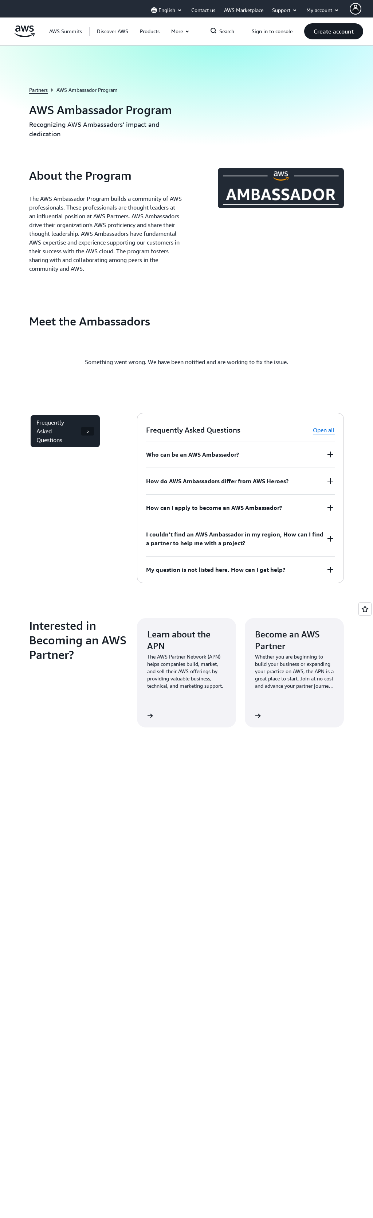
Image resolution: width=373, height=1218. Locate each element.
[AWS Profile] (355, 9)
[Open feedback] (365, 609)
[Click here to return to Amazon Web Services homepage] (25, 35)
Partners (38, 90)
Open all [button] (324, 430)
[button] (112, 31)
